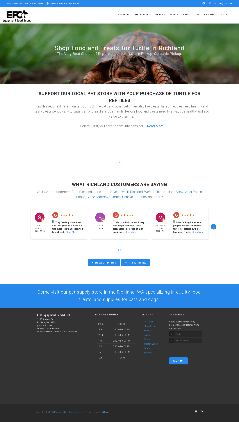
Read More (155, 126)
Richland (136, 192)
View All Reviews (104, 262)
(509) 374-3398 (44, 325)
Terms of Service (77, 412)
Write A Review (135, 262)
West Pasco (193, 192)
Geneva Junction (134, 197)
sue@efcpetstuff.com (48, 328)
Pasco (80, 197)
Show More (71, 232)
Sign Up (178, 360)
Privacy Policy (60, 412)
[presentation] (185, 349)
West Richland (154, 192)
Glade (91, 197)
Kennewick (121, 192)
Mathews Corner (108, 197)
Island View (175, 192)
